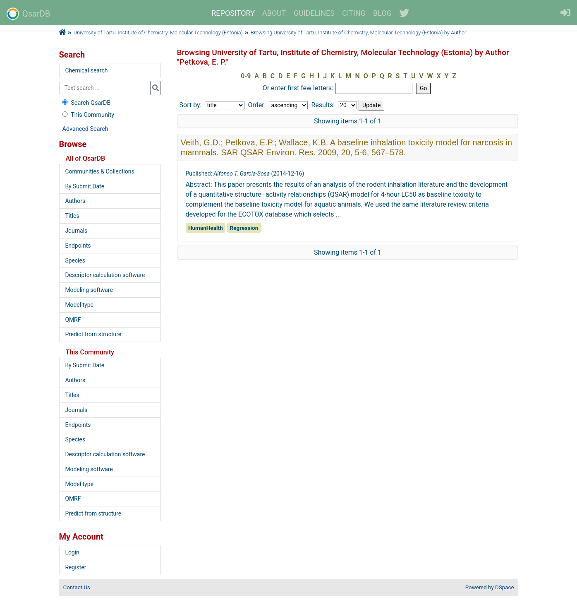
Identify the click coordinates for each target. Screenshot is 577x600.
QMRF (73, 319)
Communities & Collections (99, 171)
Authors (75, 201)
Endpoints (78, 245)
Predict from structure (93, 334)
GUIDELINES (314, 13)
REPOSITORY (233, 13)
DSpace (504, 587)
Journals (76, 230)
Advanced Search (85, 129)
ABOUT (274, 13)
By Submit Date (84, 186)
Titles (72, 215)
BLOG (382, 13)
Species (75, 260)
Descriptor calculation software (105, 275)
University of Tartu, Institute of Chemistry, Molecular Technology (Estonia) (158, 32)
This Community (87, 114)
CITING (354, 13)
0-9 (246, 76)
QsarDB (28, 13)
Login (72, 552)
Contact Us (76, 587)
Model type (79, 304)
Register (75, 567)
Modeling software (89, 290)
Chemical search (86, 70)
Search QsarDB (86, 102)
